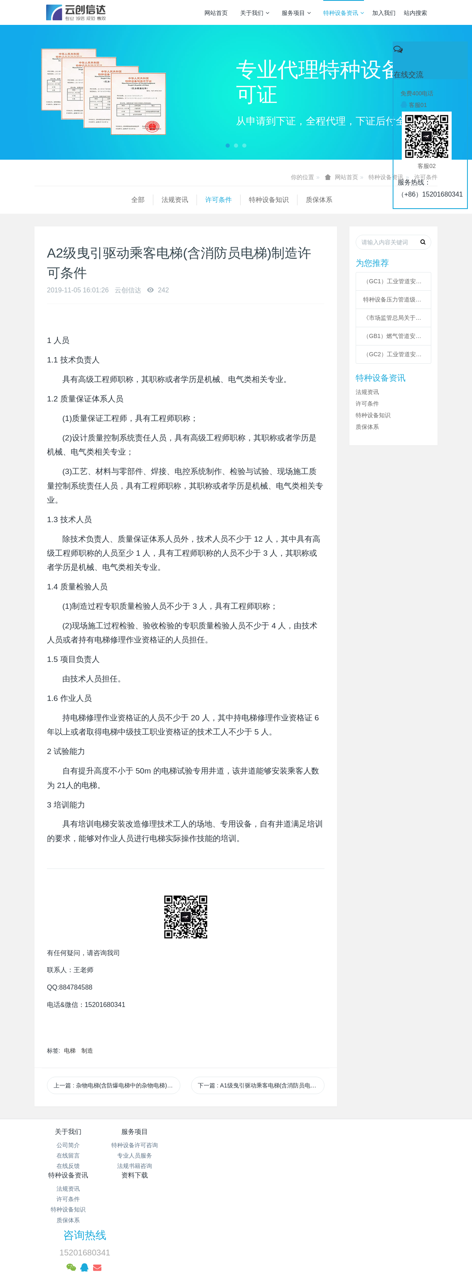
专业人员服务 (135, 1155)
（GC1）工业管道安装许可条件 (393, 281)
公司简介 (68, 1145)
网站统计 (236, 1220)
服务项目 (296, 13)
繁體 (236, 1257)
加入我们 (384, 13)
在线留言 (68, 1155)
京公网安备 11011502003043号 (236, 1210)
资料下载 (269, 1131)
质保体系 (222, 199)
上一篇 (117, 1085)
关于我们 (254, 13)
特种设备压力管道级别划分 (393, 299)
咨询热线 (353, 1137)
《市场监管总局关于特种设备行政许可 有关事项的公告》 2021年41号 (393, 317)
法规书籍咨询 (135, 1166)
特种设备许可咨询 (135, 1145)
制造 (87, 1050)
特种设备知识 (172, 199)
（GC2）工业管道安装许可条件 (393, 354)
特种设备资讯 (343, 13)
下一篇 (261, 1085)
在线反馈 (68, 1166)
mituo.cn (288, 1241)
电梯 (70, 1050)
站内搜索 (415, 13)
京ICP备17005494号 (315, 1200)
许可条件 (121, 199)
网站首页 (216, 13)
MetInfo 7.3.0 (223, 1241)
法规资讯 (78, 199)
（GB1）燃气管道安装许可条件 (393, 336)
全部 (41, 199)
